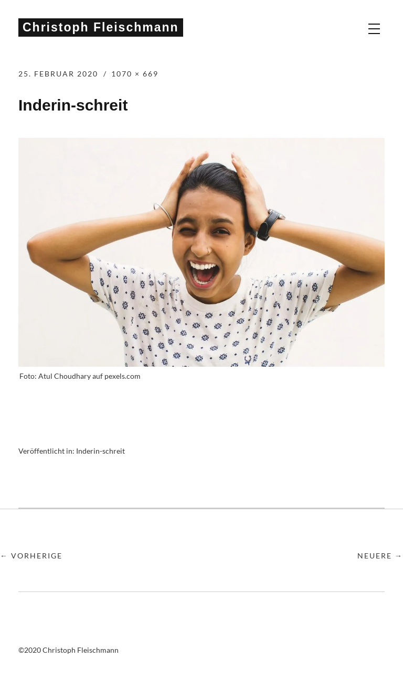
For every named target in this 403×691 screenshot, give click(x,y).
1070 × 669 (134, 73)
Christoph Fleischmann (101, 27)
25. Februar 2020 (58, 73)
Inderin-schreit (100, 450)
